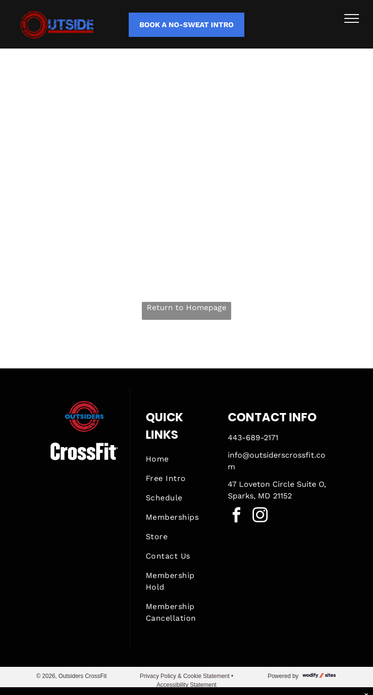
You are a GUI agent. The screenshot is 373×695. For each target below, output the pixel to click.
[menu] (351, 18)
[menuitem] (181, 459)
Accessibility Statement (186, 684)
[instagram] (260, 517)
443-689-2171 (253, 437)
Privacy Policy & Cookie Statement (185, 676)
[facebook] (236, 517)
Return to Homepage (186, 307)
